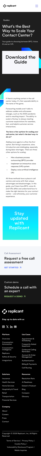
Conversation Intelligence (7, 349)
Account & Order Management (29, 356)
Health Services (8, 382)
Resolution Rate (28, 379)
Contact (5, 422)
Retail (4, 393)
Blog (23, 389)
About (4, 411)
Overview (6, 339)
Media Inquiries (20, 450)
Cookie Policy (20, 444)
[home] (9, 6)
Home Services (8, 386)
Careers (5, 414)
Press (4, 418)
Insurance (6, 379)
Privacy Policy (27, 441)
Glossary (25, 396)
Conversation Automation (7, 343)
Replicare (6, 353)
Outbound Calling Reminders (29, 351)
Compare (25, 393)
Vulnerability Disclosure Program (19, 447)
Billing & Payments (29, 364)
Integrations (7, 360)
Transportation (8, 396)
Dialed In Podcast (29, 386)
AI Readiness (27, 382)
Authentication (28, 361)
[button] (37, 6)
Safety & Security (9, 357)
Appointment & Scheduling (28, 340)
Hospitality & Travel (10, 389)
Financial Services (9, 400)
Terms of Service (13, 441)
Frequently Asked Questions (29, 345)
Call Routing (27, 368)
